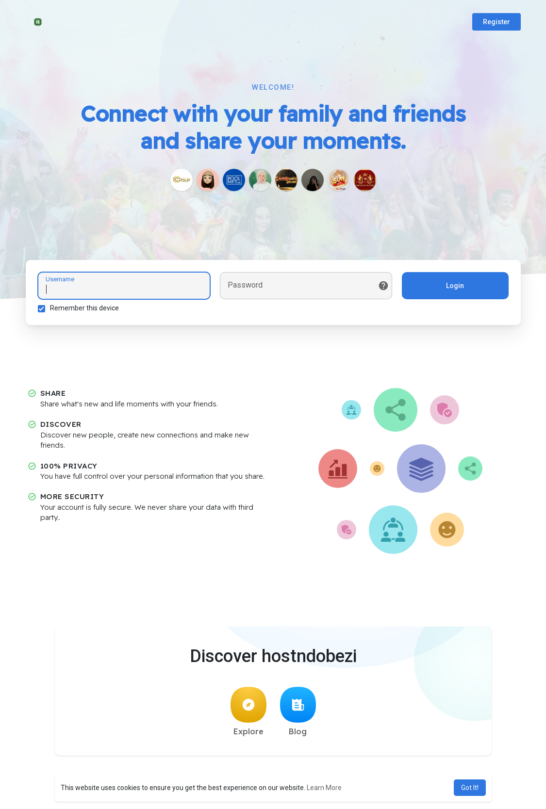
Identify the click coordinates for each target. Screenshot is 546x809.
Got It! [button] (470, 788)
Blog (298, 711)
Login (455, 286)
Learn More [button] (324, 788)
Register (496, 22)
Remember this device (84, 308)
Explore (248, 711)
